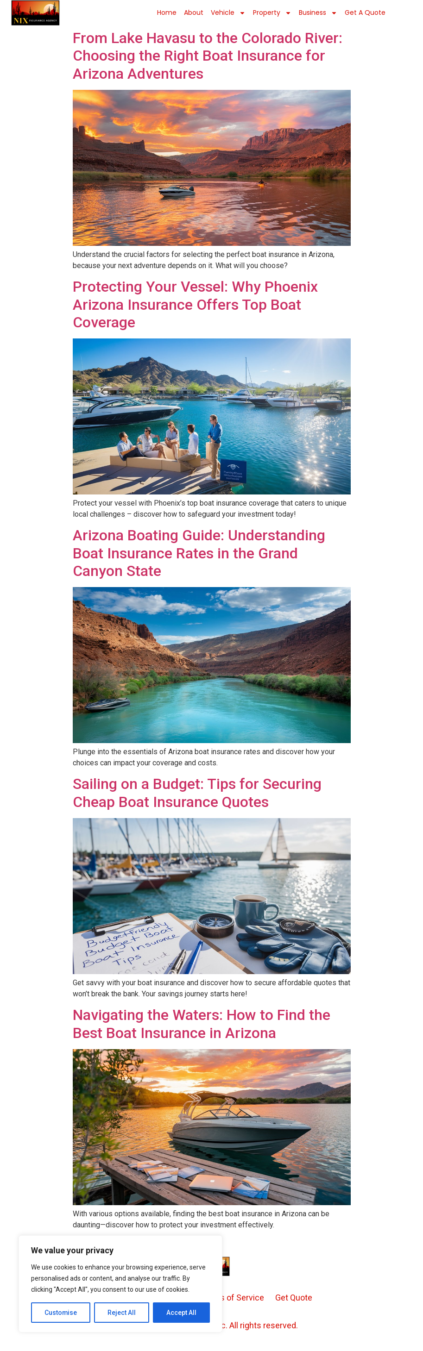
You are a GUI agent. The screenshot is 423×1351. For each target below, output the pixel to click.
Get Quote (293, 1297)
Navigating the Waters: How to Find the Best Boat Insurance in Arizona (201, 1023)
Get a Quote (365, 12)
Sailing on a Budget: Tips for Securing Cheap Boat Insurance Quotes (197, 792)
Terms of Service (232, 1297)
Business (318, 13)
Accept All (181, 1312)
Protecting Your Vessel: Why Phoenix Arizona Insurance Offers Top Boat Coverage (195, 304)
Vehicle (228, 13)
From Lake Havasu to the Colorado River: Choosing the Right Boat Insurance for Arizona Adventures (207, 55)
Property (272, 13)
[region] (120, 1283)
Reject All (122, 1312)
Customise (60, 1312)
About (193, 12)
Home (167, 12)
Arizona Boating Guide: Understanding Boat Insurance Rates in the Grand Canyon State (199, 553)
